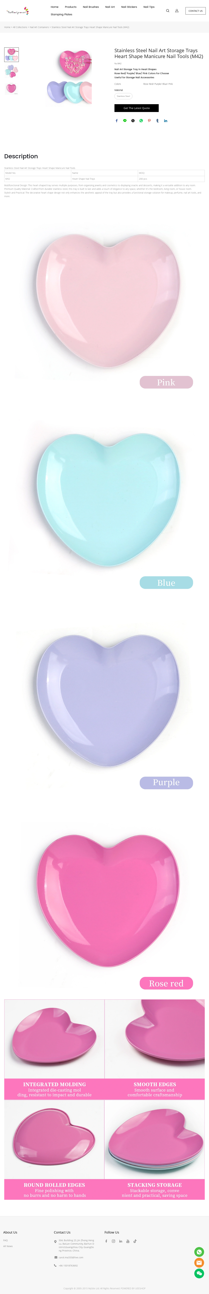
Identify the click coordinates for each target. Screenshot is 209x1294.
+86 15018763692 (68, 1265)
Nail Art (110, 7)
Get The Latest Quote (137, 108)
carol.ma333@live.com (71, 1257)
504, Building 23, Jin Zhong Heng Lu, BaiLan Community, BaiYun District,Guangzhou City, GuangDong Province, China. (76, 1245)
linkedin (165, 121)
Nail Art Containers (39, 27)
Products (70, 7)
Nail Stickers (129, 7)
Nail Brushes (91, 7)
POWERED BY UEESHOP (133, 1288)
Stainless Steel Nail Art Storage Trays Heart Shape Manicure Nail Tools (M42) (90, 27)
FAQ (5, 1240)
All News (8, 1246)
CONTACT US (196, 10)
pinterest (149, 121)
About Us (10, 1232)
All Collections (20, 27)
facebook (116, 121)
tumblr (157, 121)
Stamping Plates (61, 14)
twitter (133, 121)
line (125, 121)
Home (54, 7)
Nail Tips (149, 7)
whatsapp (141, 121)
